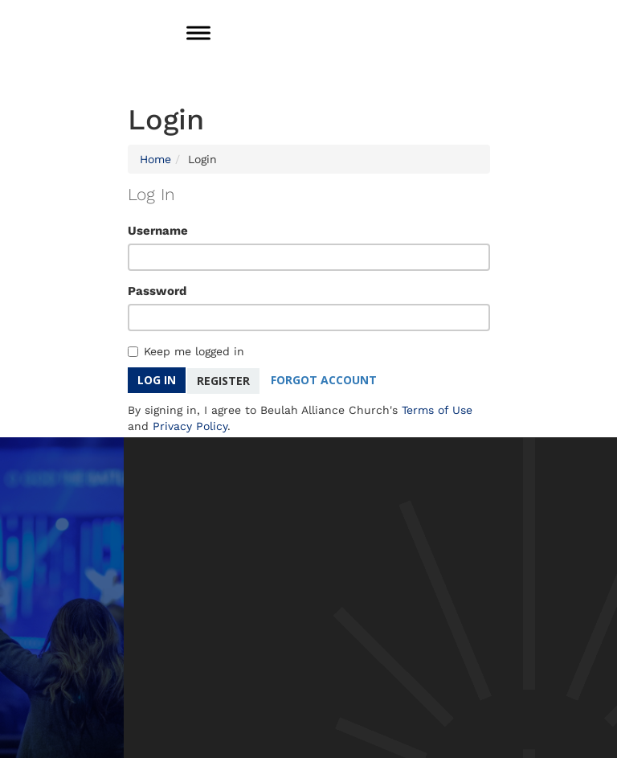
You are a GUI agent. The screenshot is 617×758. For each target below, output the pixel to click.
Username (158, 230)
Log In (156, 379)
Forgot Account (325, 379)
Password (157, 291)
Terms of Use (437, 409)
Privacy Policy (190, 425)
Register (223, 379)
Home (155, 159)
